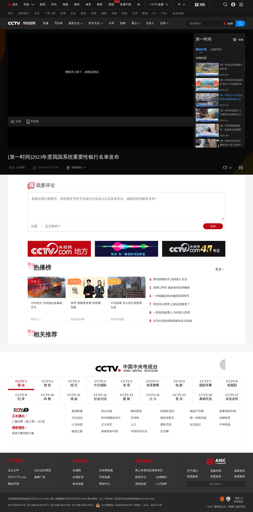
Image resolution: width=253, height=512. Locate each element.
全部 (164, 23)
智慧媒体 (192, 476)
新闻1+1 (36, 319)
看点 (135, 23)
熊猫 (111, 4)
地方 (10, 13)
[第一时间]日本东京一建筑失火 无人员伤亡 (231, 143)
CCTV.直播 (156, 4)
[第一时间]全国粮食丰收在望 (231, 66)
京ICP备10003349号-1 (83, 505)
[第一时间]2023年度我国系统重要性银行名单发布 (231, 97)
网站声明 (13, 483)
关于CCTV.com (17, 477)
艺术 (135, 13)
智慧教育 (239, 476)
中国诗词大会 (139, 431)
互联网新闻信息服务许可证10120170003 (28, 498)
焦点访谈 (106, 411)
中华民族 (224, 424)
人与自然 (77, 424)
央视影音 (78, 477)
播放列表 (201, 49)
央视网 (77, 470)
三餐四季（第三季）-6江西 (28, 421)
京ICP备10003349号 (60, 505)
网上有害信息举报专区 (149, 470)
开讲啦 (135, 417)
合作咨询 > (216, 484)
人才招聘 (161, 483)
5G (154, 13)
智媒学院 (215, 470)
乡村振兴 (23, 13)
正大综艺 (106, 424)
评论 (54, 4)
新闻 (42, 4)
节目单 (58, 23)
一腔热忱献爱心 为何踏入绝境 (171, 312)
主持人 (150, 23)
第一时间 (203, 39)
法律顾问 (161, 477)
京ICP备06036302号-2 (38, 505)
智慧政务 (215, 476)
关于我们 (192, 470)
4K (138, 4)
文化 (73, 13)
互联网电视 (106, 470)
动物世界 (224, 417)
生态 (37, 13)
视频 (65, 4)
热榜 (123, 23)
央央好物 (178, 13)
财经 (77, 4)
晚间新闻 (136, 411)
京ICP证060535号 (17, 505)
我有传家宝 (167, 417)
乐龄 (114, 13)
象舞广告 (39, 477)
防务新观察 (118, 319)
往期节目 (216, 49)
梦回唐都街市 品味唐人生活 (170, 279)
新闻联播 (77, 411)
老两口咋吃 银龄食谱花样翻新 (171, 287)
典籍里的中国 (109, 431)
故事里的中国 (227, 411)
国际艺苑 (165, 424)
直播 (45, 23)
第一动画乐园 (198, 417)
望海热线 (140, 483)
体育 (88, 4)
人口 (133, 424)
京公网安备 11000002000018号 (114, 505)
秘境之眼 (77, 431)
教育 (100, 4)
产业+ (164, 13)
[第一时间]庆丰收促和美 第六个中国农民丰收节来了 (231, 82)
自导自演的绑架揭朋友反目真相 (172, 320)
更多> (219, 269)
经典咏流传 (167, 411)
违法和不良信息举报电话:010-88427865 (134, 498)
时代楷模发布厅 (111, 417)
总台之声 (13, 470)
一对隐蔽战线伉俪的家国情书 (171, 295)
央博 (63, 13)
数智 (145, 13)
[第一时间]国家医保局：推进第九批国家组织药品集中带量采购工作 (230, 128)
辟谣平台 (140, 477)
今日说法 (77, 417)
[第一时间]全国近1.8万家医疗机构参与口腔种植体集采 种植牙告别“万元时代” (231, 112)
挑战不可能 (197, 411)
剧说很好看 (78, 319)
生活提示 (195, 424)
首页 (13, 4)
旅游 (83, 13)
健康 (104, 13)
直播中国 (125, 4)
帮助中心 (104, 483)
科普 (93, 13)
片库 (111, 23)
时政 (26, 4)
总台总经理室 (42, 470)
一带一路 (49, 13)
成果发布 (239, 470)
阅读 (124, 13)
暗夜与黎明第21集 (23, 433)
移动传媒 (78, 483)
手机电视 (104, 477)
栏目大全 (96, 23)
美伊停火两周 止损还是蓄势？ (171, 304)
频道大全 (76, 23)
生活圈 (164, 431)
